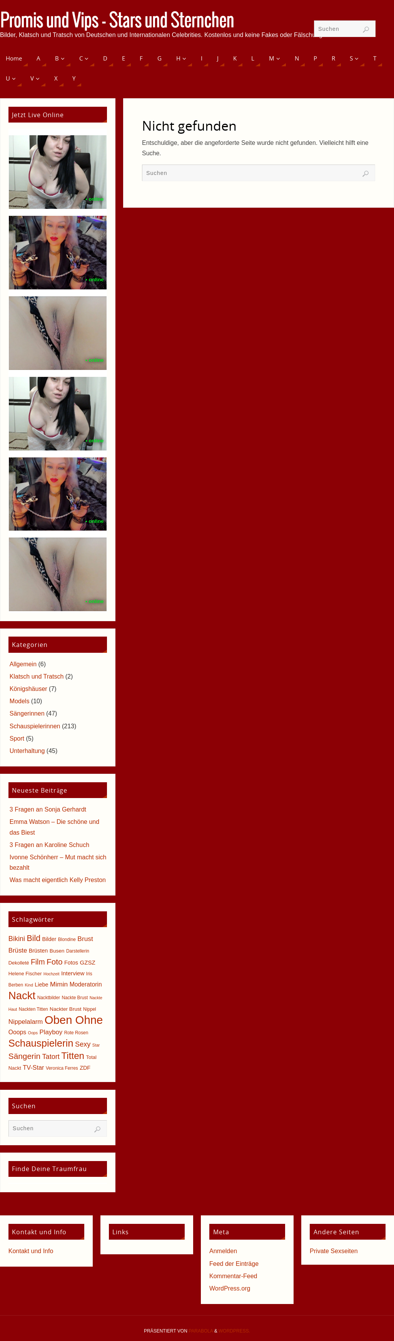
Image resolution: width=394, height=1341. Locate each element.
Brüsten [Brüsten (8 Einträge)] (38, 951)
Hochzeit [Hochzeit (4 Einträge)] (51, 973)
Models (20, 701)
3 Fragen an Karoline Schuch (49, 845)
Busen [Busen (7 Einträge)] (57, 951)
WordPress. (234, 1331)
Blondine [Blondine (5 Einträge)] (67, 939)
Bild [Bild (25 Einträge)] (33, 938)
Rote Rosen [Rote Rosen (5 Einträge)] (76, 1032)
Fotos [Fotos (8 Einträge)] (71, 963)
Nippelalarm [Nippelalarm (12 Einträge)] (25, 1021)
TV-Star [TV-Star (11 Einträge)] (33, 1067)
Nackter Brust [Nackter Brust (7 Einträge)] (66, 1009)
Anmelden (223, 1251)
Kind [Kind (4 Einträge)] (29, 985)
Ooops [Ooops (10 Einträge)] (17, 1032)
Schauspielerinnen (35, 726)
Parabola (201, 1331)
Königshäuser (28, 689)
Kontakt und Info (30, 1251)
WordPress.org (229, 1288)
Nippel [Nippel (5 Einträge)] (89, 1009)
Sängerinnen (27, 713)
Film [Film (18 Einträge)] (38, 962)
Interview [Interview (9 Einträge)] (73, 973)
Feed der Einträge (234, 1263)
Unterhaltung (27, 751)
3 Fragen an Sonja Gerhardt (48, 809)
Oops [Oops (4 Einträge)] (33, 1032)
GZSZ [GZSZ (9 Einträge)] (87, 962)
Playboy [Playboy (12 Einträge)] (51, 1032)
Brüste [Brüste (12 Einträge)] (17, 950)
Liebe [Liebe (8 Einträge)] (41, 984)
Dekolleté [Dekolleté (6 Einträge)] (18, 963)
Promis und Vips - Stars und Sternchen (117, 21)
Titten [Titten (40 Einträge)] (72, 1055)
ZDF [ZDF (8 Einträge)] (85, 1068)
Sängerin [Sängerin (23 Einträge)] (24, 1056)
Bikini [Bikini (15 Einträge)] (16, 939)
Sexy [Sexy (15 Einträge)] (82, 1044)
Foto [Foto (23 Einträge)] (55, 961)
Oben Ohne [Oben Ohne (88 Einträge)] (74, 1019)
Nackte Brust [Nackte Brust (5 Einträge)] (75, 997)
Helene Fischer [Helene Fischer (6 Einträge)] (25, 973)
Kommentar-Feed (233, 1276)
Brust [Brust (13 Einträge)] (85, 939)
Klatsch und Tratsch (37, 676)
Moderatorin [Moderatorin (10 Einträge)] (86, 984)
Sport (17, 738)
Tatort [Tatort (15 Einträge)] (51, 1056)
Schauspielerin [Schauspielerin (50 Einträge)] (40, 1043)
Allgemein (23, 664)
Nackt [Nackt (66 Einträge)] (21, 996)
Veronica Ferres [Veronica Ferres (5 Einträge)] (62, 1068)
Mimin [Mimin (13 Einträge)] (59, 984)
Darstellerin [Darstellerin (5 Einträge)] (77, 951)
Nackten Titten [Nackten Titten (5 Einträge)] (33, 1009)
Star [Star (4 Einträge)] (96, 1045)
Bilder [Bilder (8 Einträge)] (49, 939)
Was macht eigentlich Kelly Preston (58, 880)
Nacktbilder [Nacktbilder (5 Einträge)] (48, 997)
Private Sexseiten (334, 1251)
